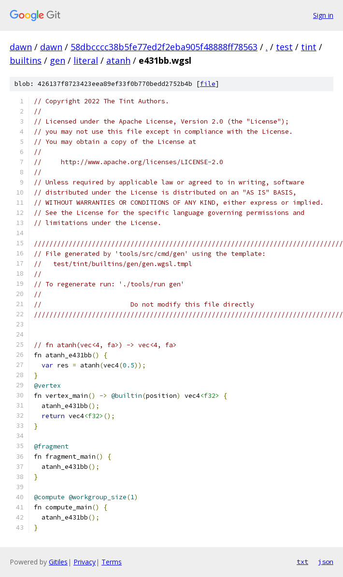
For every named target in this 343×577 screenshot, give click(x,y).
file (207, 84)
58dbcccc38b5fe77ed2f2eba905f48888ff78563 (164, 47)
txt (302, 561)
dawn (21, 47)
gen (57, 60)
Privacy (84, 561)
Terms (111, 561)
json (325, 561)
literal (85, 60)
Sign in (323, 15)
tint (308, 47)
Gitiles (58, 561)
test (284, 47)
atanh (118, 60)
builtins (26, 60)
